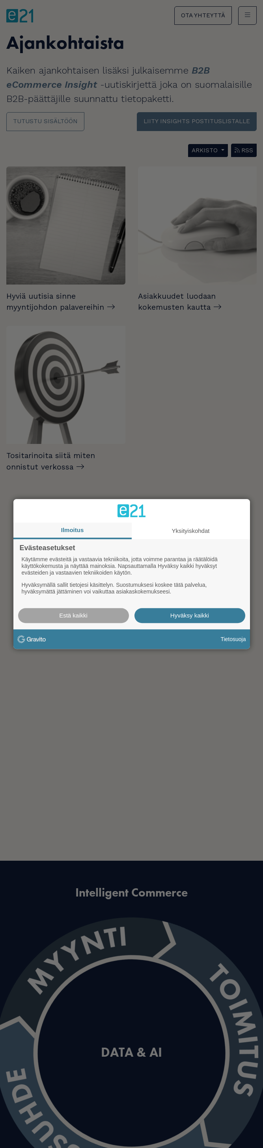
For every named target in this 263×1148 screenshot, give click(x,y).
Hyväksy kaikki (189, 615)
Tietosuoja (233, 639)
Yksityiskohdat (191, 530)
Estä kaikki (73, 615)
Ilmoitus (72, 530)
